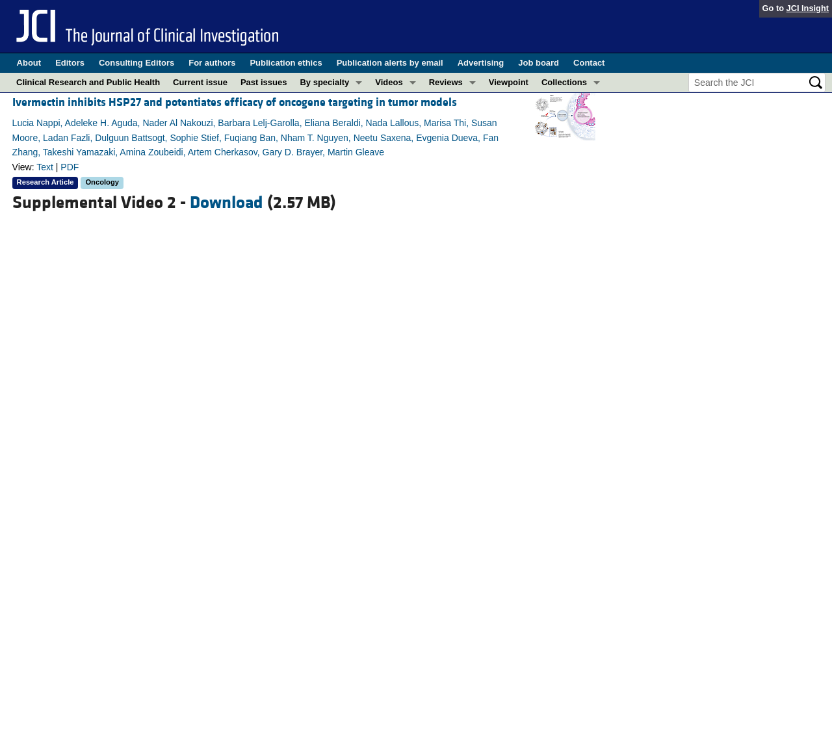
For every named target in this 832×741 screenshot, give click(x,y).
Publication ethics (286, 63)
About (29, 63)
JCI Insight (807, 8)
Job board (538, 63)
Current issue (200, 82)
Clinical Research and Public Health (88, 82)
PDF (69, 167)
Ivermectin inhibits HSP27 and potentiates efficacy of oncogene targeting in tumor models (234, 102)
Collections (564, 82)
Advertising (481, 63)
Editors (69, 63)
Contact (588, 63)
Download (226, 203)
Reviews (446, 82)
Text (44, 167)
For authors (211, 63)
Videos (388, 82)
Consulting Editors (136, 63)
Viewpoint (508, 82)
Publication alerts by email (390, 63)
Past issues (263, 82)
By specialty (324, 82)
